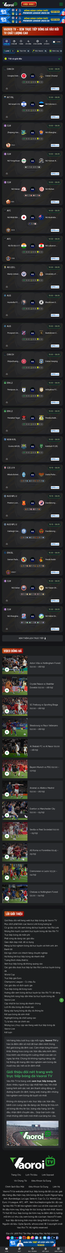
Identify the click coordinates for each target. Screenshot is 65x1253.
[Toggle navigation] (61, 4)
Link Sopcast (48, 1175)
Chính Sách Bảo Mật (14, 1187)
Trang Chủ (16, 1175)
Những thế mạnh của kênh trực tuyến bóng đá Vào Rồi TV (31, 931)
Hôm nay (56, 51)
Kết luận (8, 1032)
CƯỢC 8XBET (29, 4)
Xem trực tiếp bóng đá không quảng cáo (23, 964)
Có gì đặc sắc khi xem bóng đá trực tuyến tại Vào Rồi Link (31, 927)
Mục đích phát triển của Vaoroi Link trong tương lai (28, 924)
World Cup (9, 974)
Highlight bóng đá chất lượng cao (20, 1018)
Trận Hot (23, 51)
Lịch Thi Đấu (31, 1175)
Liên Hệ (56, 1187)
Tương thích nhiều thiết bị (16, 960)
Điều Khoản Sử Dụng (41, 1181)
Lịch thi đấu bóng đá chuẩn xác (19, 1007)
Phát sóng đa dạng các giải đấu (19, 938)
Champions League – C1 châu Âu (19, 982)
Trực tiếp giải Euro (12, 978)
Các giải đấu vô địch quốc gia (18, 985)
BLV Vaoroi (39, 51)
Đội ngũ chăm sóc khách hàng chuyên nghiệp (26, 953)
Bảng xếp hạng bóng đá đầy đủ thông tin (23, 1011)
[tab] (6, 42)
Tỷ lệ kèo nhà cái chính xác (17, 1021)
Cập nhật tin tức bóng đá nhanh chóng (22, 1003)
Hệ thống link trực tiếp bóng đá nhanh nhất (24, 956)
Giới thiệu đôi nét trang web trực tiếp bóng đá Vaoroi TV (30, 920)
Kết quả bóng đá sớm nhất (16, 1014)
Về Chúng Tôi (20, 1181)
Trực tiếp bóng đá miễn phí (17, 935)
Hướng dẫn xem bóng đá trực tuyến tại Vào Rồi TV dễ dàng (32, 993)
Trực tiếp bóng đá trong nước (18, 989)
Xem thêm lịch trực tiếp (32, 638)
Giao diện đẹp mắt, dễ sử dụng (19, 942)
